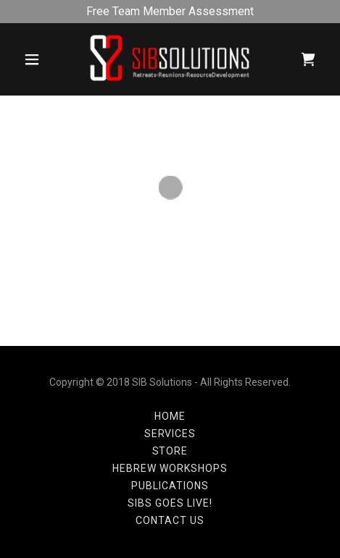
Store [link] (170, 451)
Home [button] (170, 416)
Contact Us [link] (170, 520)
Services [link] (170, 433)
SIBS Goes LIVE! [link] (170, 503)
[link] (169, 59)
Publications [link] (170, 485)
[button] (31, 59)
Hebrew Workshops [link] (170, 468)
